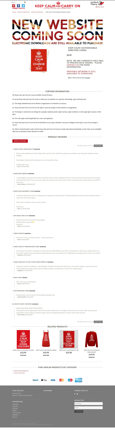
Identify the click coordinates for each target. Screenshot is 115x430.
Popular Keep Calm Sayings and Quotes (43, 429)
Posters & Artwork (37, 16)
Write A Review (20, 145)
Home (14, 16)
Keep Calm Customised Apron (46, 354)
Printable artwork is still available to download (81, 77)
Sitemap (14, 421)
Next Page (98, 150)
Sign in (14, 400)
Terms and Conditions (28, 429)
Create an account (25, 400)
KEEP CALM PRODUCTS (23, 16)
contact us (73, 69)
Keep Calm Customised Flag (68, 354)
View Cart (100, 7)
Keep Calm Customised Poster (23, 354)
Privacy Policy (20, 429)
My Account (16, 398)
